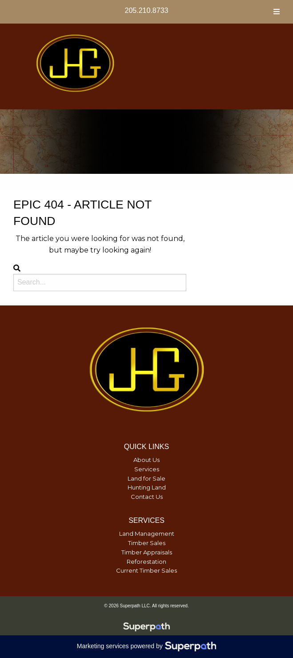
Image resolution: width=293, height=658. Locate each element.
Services (146, 469)
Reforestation (146, 561)
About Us (146, 459)
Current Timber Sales (146, 570)
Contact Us (147, 496)
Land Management (146, 533)
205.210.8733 (147, 10)
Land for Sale (146, 478)
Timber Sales (146, 542)
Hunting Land (147, 487)
